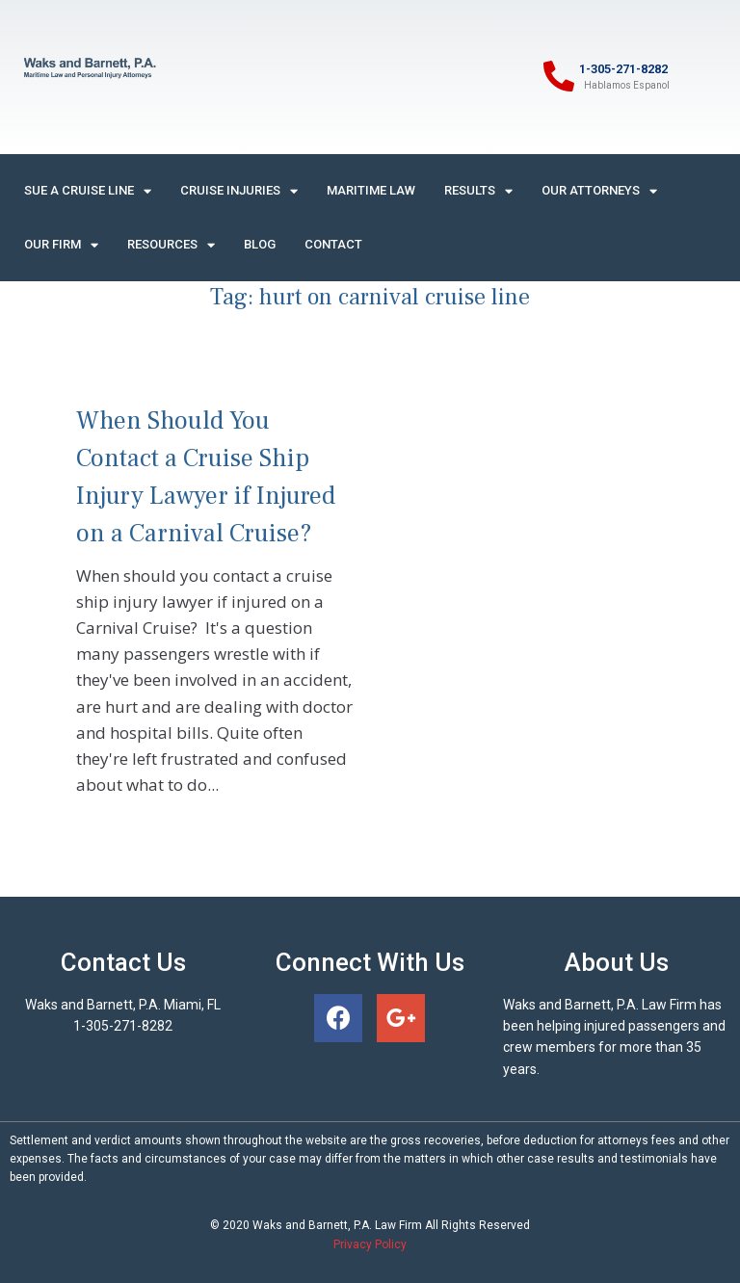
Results (478, 191)
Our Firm (61, 245)
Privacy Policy (370, 1244)
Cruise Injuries (239, 191)
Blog (260, 244)
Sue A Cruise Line (87, 191)
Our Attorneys (599, 191)
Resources (171, 245)
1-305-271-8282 (623, 69)
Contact (333, 244)
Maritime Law (371, 190)
